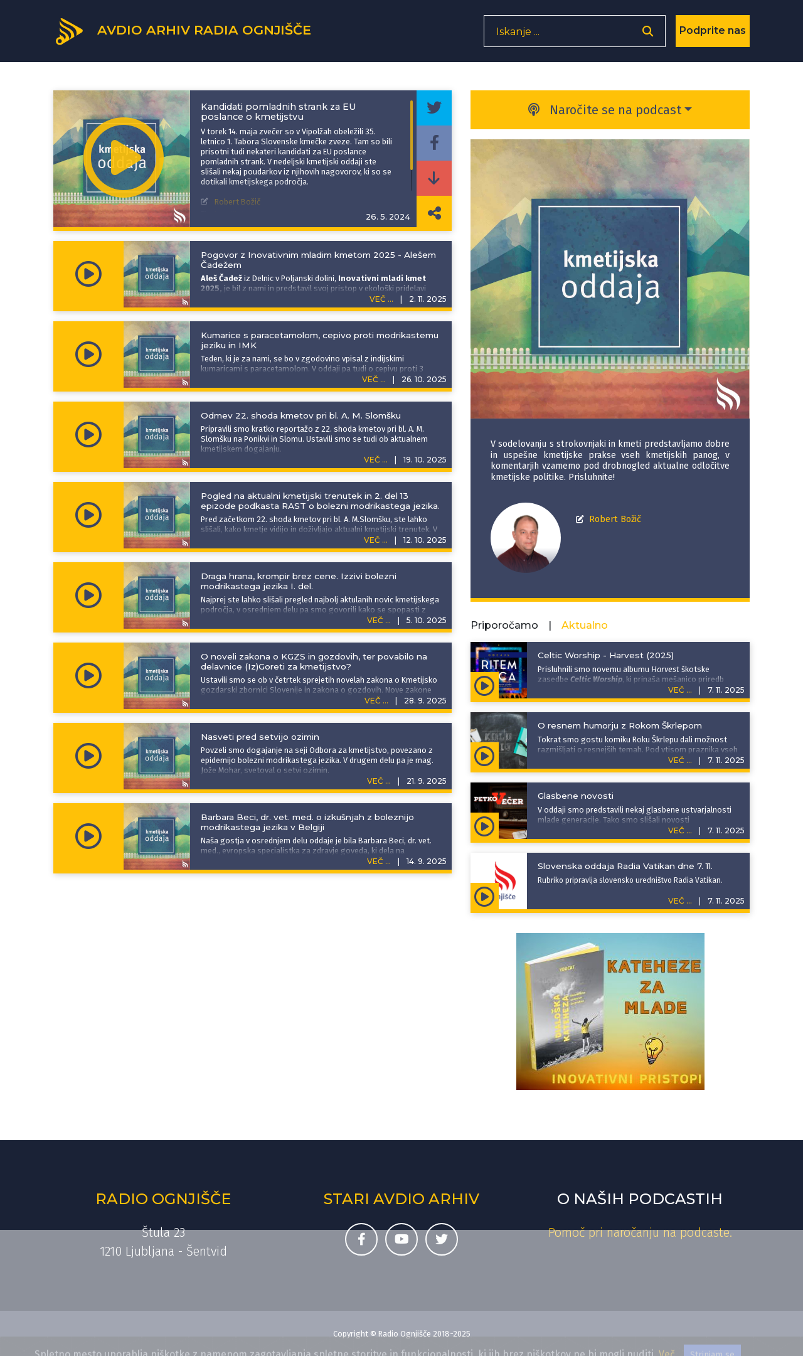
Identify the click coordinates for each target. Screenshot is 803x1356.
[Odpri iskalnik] (647, 35)
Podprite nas (712, 34)
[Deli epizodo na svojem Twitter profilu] (434, 107)
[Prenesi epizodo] (434, 178)
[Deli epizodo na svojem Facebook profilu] (434, 143)
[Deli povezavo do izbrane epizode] (434, 213)
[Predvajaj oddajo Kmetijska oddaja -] (123, 158)
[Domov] (188, 33)
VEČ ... (381, 299)
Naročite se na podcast (604, 109)
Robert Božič (615, 519)
